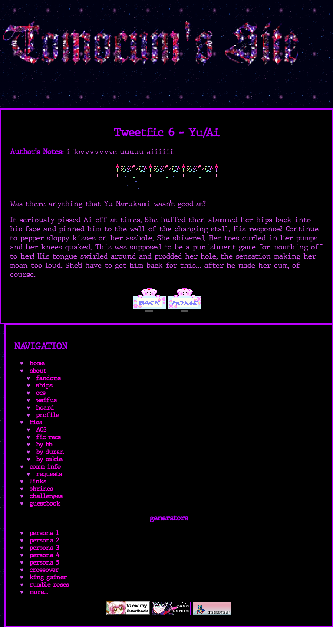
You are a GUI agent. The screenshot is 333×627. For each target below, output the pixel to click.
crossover (44, 570)
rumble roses (49, 584)
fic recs (48, 437)
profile (47, 415)
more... (39, 592)
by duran (50, 452)
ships (44, 385)
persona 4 (44, 555)
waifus (46, 400)
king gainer (48, 577)
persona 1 (44, 533)
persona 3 (44, 547)
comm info (45, 466)
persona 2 (44, 540)
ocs (41, 393)
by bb (44, 444)
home (37, 363)
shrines (41, 488)
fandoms (48, 378)
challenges (46, 496)
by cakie (49, 459)
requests (49, 474)
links (38, 481)
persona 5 (44, 562)
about (38, 370)
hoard (45, 407)
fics (36, 422)
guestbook (45, 503)
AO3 (41, 429)
